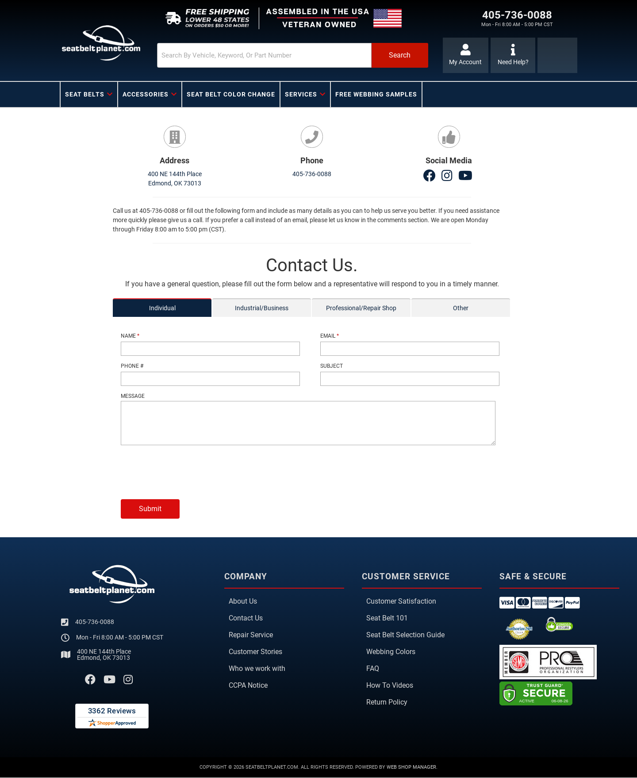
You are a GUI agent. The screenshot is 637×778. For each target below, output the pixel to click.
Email (329, 336)
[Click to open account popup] (465, 55)
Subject (331, 366)
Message (133, 396)
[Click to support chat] (513, 55)
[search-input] (261, 55)
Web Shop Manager (411, 767)
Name (130, 336)
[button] (290, 55)
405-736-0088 (311, 174)
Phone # (132, 366)
